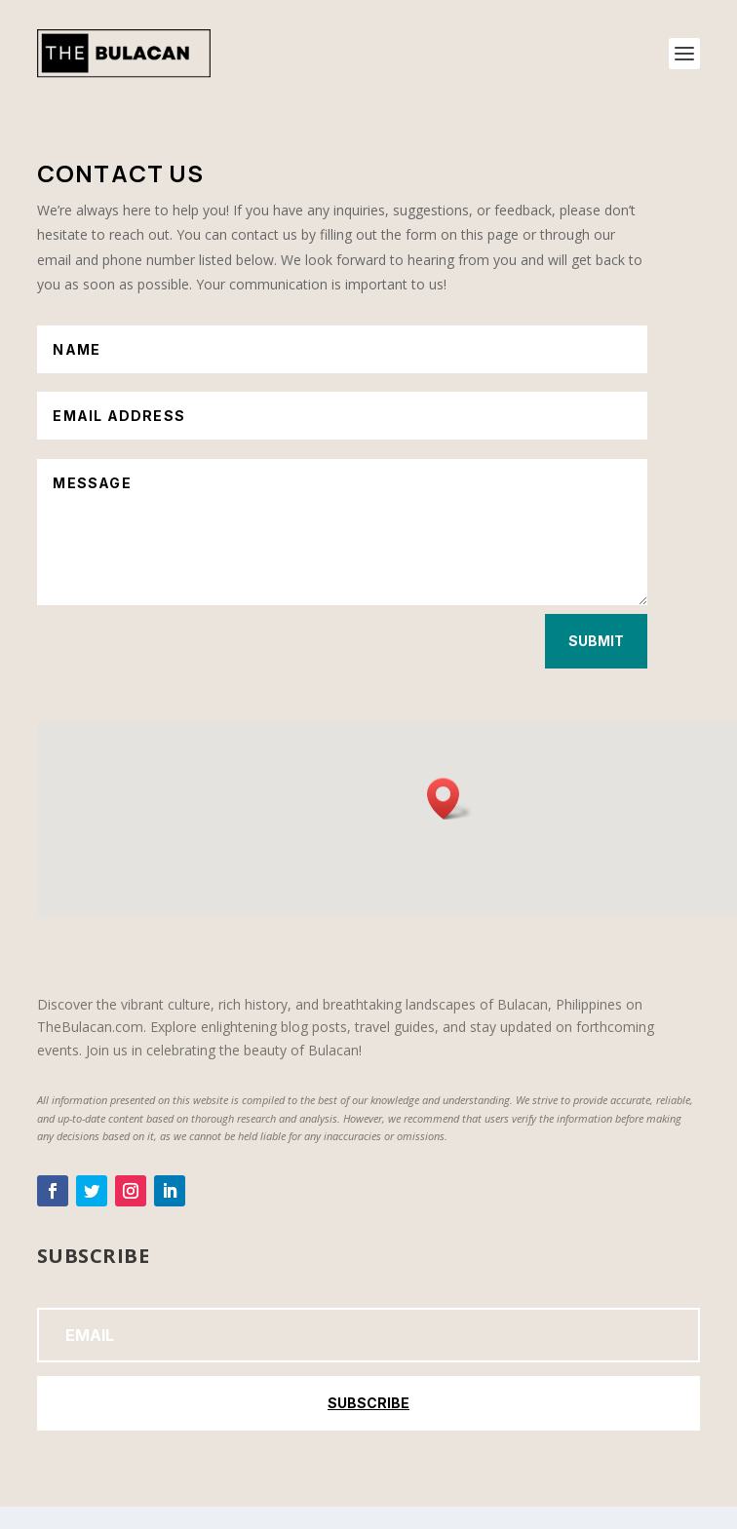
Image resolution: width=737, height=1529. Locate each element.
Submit (596, 640)
